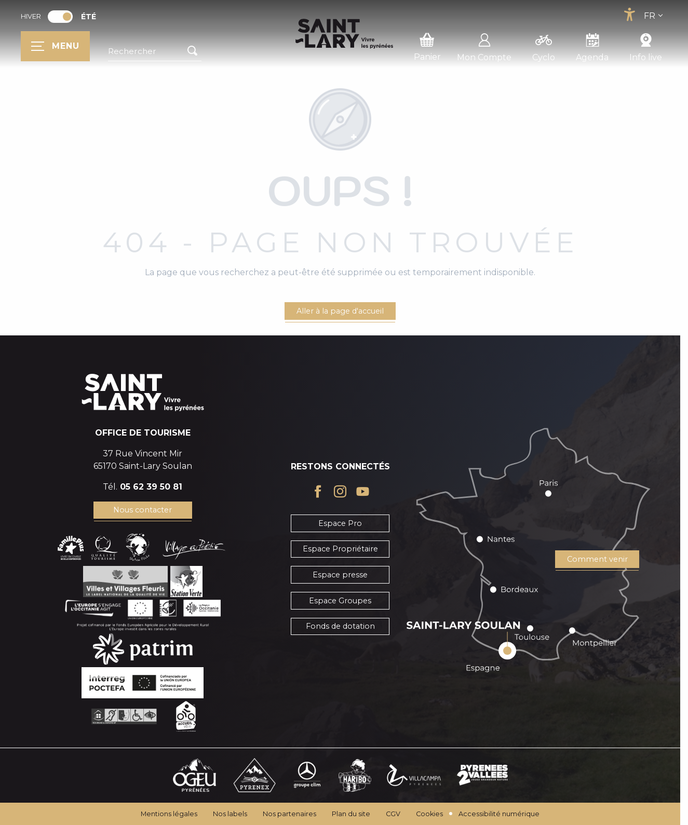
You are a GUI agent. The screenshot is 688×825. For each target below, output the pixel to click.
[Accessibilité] (629, 14)
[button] (154, 51)
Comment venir (597, 559)
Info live (645, 45)
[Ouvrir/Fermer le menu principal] (55, 46)
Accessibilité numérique (498, 814)
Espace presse (340, 574)
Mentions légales (169, 814)
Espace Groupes (340, 600)
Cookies (429, 814)
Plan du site (351, 814)
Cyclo (543, 45)
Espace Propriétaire (340, 548)
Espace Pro (340, 523)
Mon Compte (484, 45)
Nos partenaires (289, 814)
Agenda (592, 45)
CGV (393, 814)
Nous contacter (142, 510)
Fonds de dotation (340, 626)
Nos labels (230, 814)
